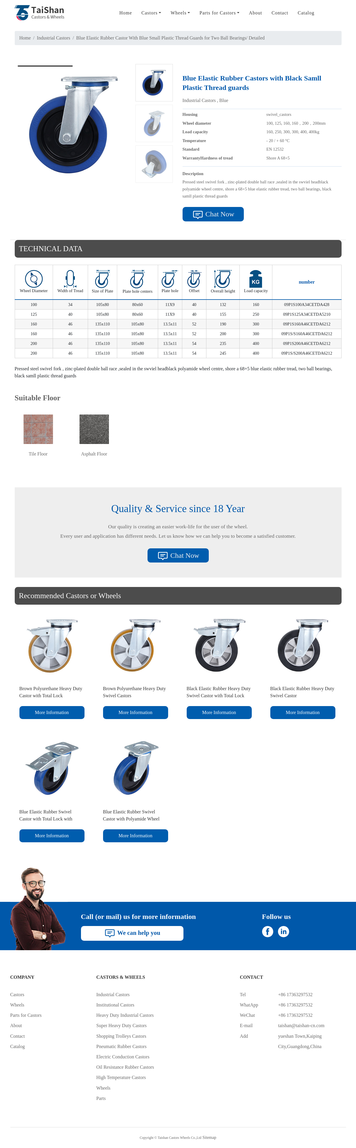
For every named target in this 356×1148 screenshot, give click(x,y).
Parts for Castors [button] (217, 12)
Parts (101, 1098)
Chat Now (213, 215)
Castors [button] (149, 12)
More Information (52, 712)
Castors (17, 994)
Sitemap (209, 1137)
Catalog (306, 12)
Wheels (17, 1004)
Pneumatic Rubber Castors (121, 1046)
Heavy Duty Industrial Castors (125, 1015)
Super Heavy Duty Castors (121, 1025)
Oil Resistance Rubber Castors (125, 1067)
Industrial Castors (53, 37)
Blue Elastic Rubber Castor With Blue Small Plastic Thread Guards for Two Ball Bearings (161, 37)
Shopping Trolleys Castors (121, 1036)
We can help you (132, 933)
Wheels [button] (178, 12)
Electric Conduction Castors (122, 1056)
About (255, 12)
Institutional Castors (115, 1004)
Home (125, 12)
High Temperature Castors (121, 1077)
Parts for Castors (26, 1015)
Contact (279, 12)
